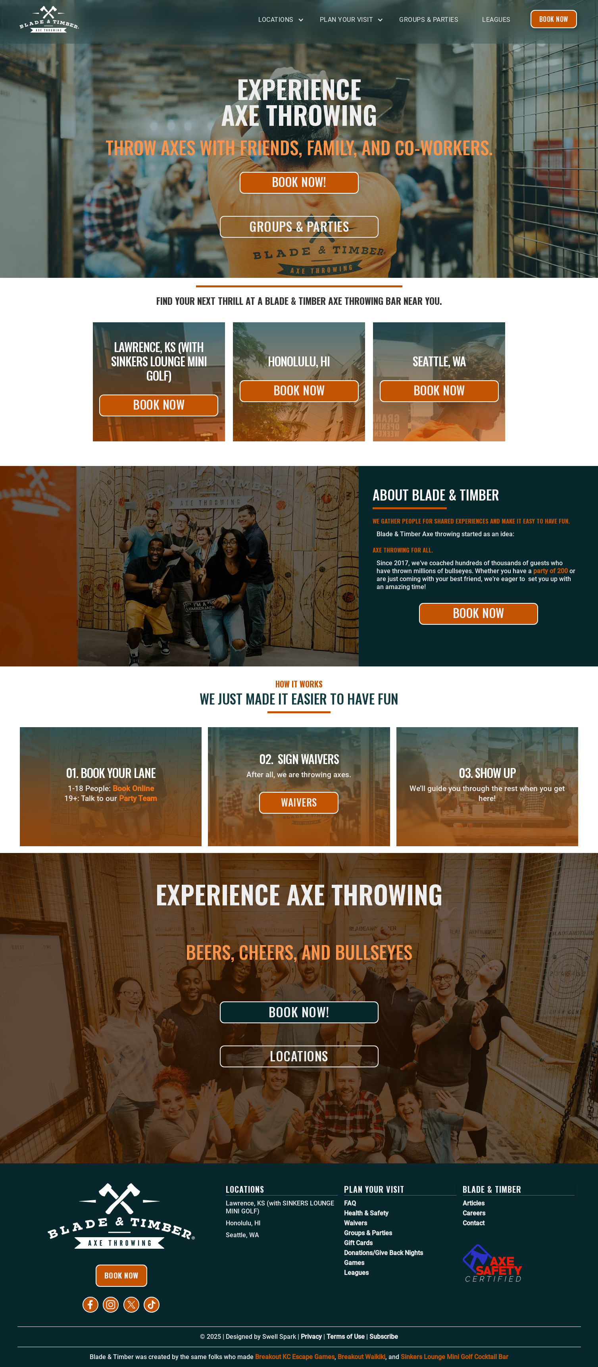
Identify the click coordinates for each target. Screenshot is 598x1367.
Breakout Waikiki (361, 1357)
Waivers (299, 802)
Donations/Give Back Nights (383, 1253)
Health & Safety (366, 1213)
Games (354, 1263)
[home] (78, 19)
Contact (474, 1223)
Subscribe (383, 1336)
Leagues (496, 19)
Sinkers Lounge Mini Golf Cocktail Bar (454, 1357)
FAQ (350, 1203)
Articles (474, 1203)
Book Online (133, 788)
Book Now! (299, 182)
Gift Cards (358, 1243)
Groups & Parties (428, 19)
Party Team (138, 798)
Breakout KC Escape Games (295, 1357)
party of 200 (550, 571)
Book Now (553, 19)
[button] (283, 20)
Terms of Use (346, 1336)
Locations (299, 1055)
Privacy (311, 1336)
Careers (474, 1213)
